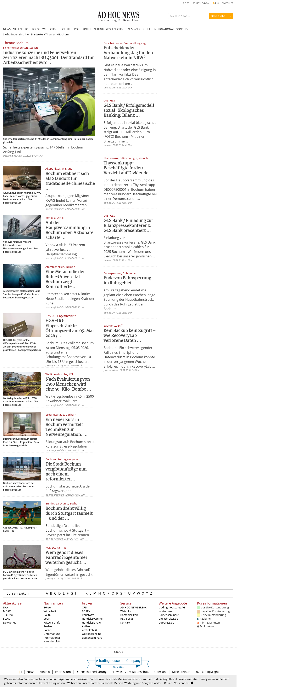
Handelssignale (91, 622)
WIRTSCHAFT (50, 29)
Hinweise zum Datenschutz (130, 672)
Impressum (63, 672)
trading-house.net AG (172, 607)
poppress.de (166, 622)
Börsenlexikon (17, 593)
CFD (84, 607)
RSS (215, 3)
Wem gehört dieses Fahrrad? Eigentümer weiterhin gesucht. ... (66, 557)
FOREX (86, 611)
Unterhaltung (52, 634)
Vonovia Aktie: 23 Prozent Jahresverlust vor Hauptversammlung (65, 249)
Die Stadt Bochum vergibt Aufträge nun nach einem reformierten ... (66, 472)
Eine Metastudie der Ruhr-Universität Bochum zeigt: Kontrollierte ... (65, 279)
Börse (47, 607)
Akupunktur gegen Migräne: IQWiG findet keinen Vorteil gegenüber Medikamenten (67, 200)
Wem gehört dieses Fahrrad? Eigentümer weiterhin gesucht (69, 572)
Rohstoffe (88, 615)
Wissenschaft (52, 622)
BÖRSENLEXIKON (201, 3)
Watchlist (126, 611)
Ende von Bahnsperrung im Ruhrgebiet (127, 281)
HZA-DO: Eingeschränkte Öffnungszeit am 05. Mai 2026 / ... (69, 328)
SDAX (6, 618)
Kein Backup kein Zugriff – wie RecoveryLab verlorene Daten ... (130, 335)
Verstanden (181, 683)
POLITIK (66, 29)
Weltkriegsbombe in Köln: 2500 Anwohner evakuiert (69, 398)
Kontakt (125, 622)
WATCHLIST (227, 3)
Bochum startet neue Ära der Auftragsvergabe (68, 488)
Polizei (47, 630)
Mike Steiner (181, 672)
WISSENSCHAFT (116, 29)
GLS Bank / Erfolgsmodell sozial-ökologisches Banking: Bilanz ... (129, 110)
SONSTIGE (182, 29)
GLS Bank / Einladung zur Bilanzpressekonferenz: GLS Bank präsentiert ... (128, 225)
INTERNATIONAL (164, 29)
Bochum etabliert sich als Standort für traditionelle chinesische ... (70, 181)
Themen (50, 34)
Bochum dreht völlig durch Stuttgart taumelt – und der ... (69, 513)
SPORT (77, 29)
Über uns (160, 672)
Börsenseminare (92, 638)
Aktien (86, 626)
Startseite (37, 34)
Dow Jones (9, 622)
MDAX (7, 611)
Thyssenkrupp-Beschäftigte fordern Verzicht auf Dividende (126, 168)
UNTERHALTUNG (93, 29)
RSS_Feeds (126, 618)
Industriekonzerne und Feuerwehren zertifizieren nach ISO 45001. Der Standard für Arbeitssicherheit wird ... (48, 57)
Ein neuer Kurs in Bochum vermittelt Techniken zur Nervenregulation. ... (66, 427)
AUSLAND (134, 29)
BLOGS (186, 3)
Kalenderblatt (52, 641)
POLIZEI (146, 29)
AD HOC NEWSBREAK (133, 607)
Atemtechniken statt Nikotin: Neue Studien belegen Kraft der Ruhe (70, 298)
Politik (47, 615)
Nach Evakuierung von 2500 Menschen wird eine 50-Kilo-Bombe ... (68, 384)
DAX (5, 607)
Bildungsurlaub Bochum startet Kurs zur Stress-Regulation (70, 444)
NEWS (7, 29)
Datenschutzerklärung (91, 672)
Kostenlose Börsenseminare (169, 613)
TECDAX (8, 615)
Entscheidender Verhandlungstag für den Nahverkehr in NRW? (128, 53)
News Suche (218, 16)
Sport (47, 618)
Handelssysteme (92, 618)
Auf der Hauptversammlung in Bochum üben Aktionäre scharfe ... (69, 230)
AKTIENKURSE (21, 29)
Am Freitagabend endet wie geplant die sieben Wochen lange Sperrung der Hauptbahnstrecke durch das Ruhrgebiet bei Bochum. (129, 299)
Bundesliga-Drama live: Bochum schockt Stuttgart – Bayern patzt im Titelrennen (67, 530)
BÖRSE (36, 29)
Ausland (49, 626)
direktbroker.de (168, 618)
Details (168, 683)
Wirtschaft (50, 611)
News (30, 672)
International (52, 638)
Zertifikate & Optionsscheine (91, 632)
